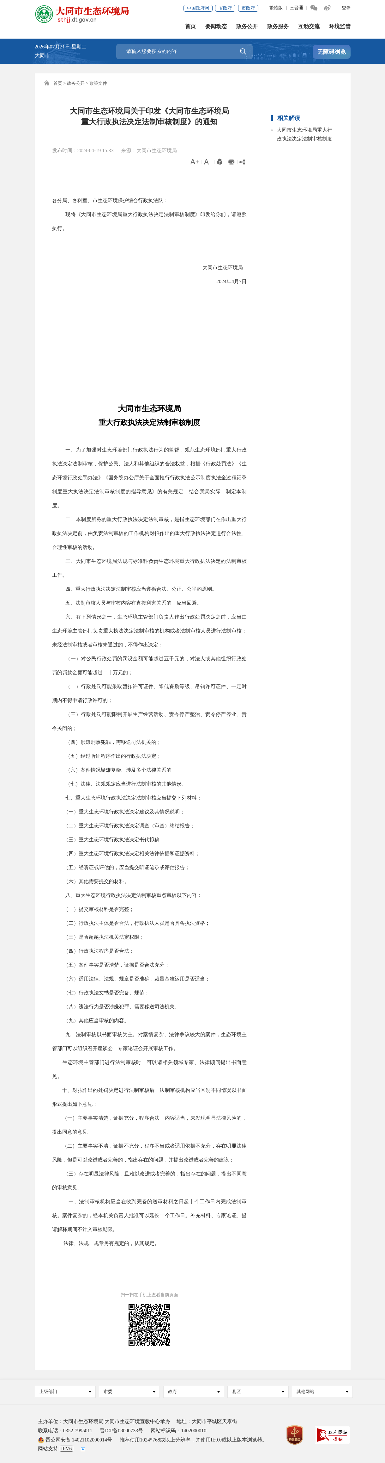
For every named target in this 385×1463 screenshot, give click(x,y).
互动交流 (309, 26)
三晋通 (296, 7)
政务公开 (247, 26)
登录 (346, 7)
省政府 (225, 8)
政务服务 (278, 26)
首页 (190, 26)
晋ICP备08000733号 (121, 1430)
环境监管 (340, 26)
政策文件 (98, 83)
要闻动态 (216, 26)
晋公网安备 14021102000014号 (75, 1439)
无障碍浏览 (331, 52)
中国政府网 (198, 8)
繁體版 (276, 7)
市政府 (248, 8)
